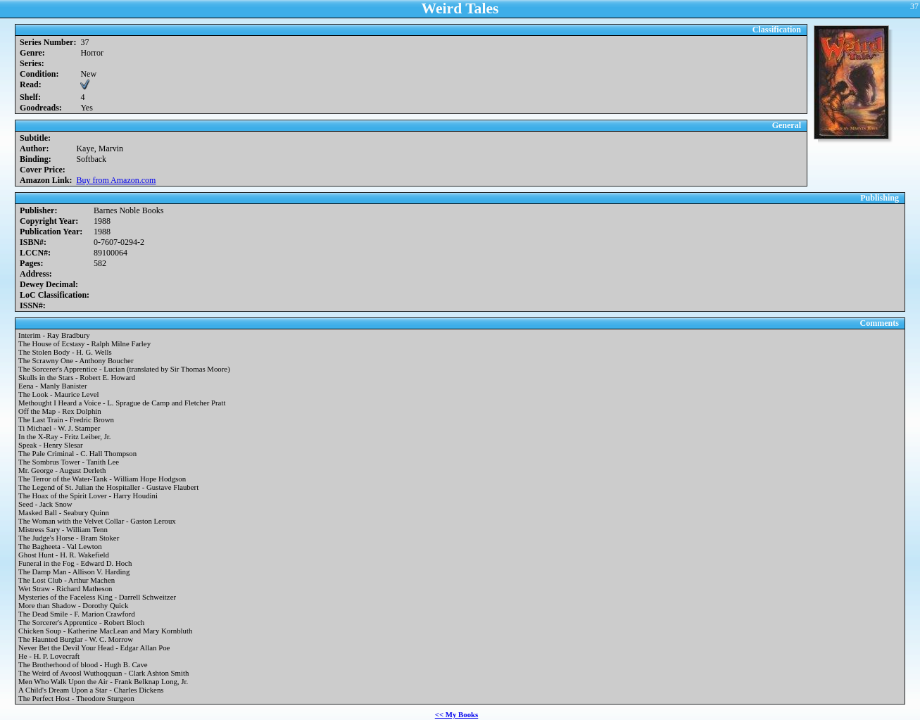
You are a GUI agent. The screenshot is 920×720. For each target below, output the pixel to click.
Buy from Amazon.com (116, 180)
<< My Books (457, 714)
